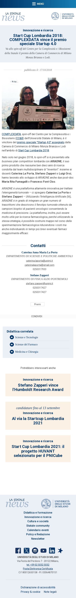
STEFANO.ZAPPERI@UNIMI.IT (39, 283)
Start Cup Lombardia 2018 (33, 150)
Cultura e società (37, 521)
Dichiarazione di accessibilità (38, 587)
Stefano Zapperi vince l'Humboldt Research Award (38, 387)
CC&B (19, 138)
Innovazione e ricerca (38, 30)
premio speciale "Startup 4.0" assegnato (40, 142)
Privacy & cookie (30, 591)
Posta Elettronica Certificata (38, 568)
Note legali (50, 591)
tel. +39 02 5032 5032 (38, 564)
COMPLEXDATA (11, 134)
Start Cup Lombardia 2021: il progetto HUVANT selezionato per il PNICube (38, 451)
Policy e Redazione (38, 534)
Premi (37, 304)
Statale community (37, 525)
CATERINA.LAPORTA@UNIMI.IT (39, 260)
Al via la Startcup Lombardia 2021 (38, 420)
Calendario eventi (38, 530)
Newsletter (38, 538)
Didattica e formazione (38, 512)
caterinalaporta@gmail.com (39, 265)
